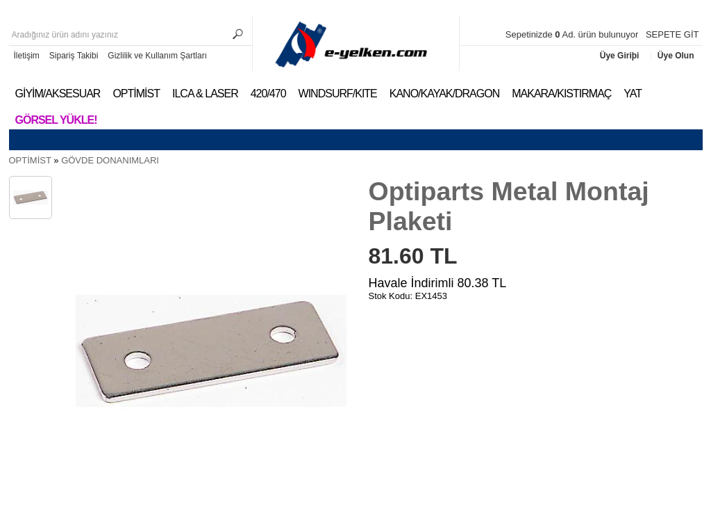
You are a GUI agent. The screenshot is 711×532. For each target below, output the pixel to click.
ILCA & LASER (205, 93)
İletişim (27, 56)
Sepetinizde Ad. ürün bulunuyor (573, 34)
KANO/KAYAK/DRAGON (444, 93)
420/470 (268, 93)
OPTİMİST (136, 93)
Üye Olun (676, 56)
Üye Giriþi (621, 56)
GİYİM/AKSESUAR (58, 93)
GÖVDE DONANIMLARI (110, 160)
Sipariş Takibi (73, 56)
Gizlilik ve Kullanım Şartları (157, 56)
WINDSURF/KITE (338, 93)
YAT (633, 93)
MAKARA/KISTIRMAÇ (561, 93)
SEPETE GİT (672, 34)
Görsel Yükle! (56, 120)
